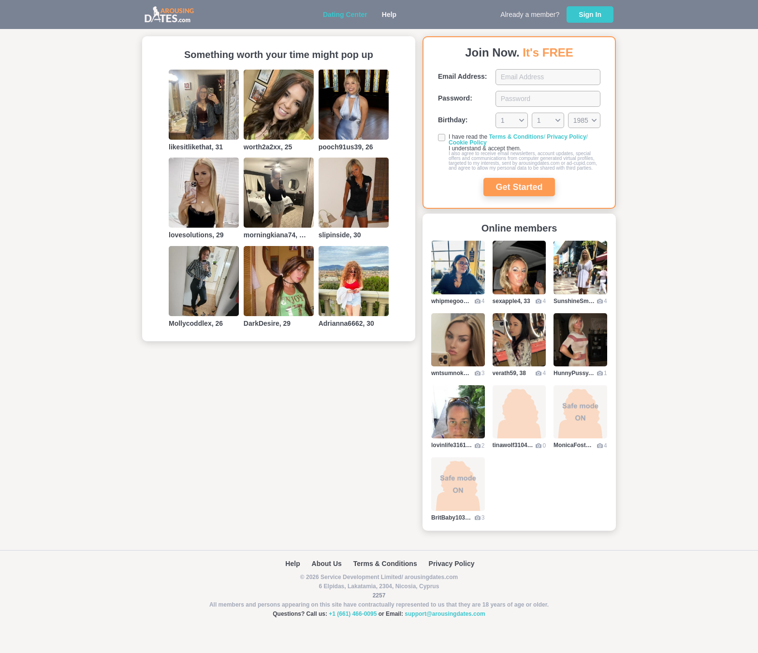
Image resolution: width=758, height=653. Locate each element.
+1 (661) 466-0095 (353, 613)
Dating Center (345, 14)
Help (389, 14)
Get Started (519, 187)
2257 (379, 595)
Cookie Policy (468, 142)
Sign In (590, 14)
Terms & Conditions (516, 136)
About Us (327, 563)
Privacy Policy (566, 136)
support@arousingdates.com (445, 613)
